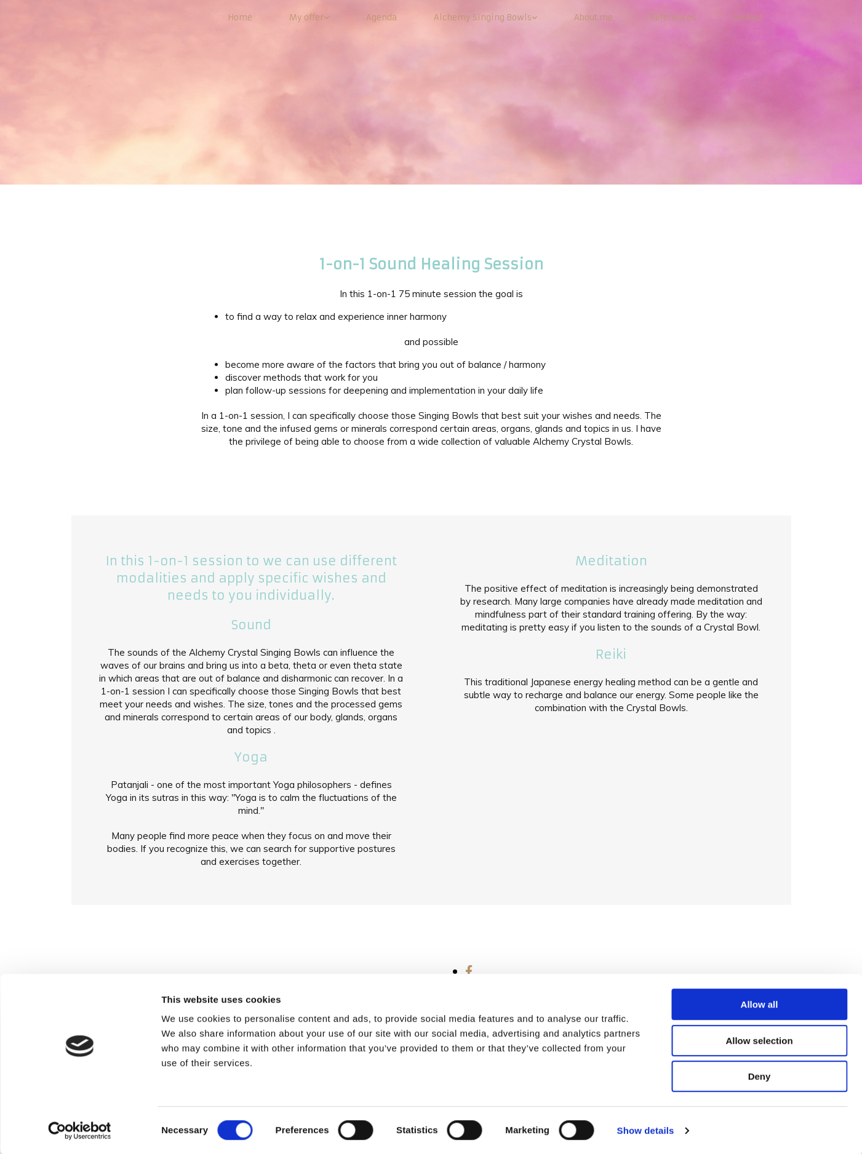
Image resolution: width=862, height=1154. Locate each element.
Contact (748, 17)
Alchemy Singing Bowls (483, 17)
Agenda (381, 17)
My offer (306, 17)
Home (240, 17)
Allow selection (758, 1040)
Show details (645, 1129)
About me (593, 17)
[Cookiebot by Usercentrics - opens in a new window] (80, 1130)
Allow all (759, 1003)
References (673, 17)
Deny (759, 1075)
